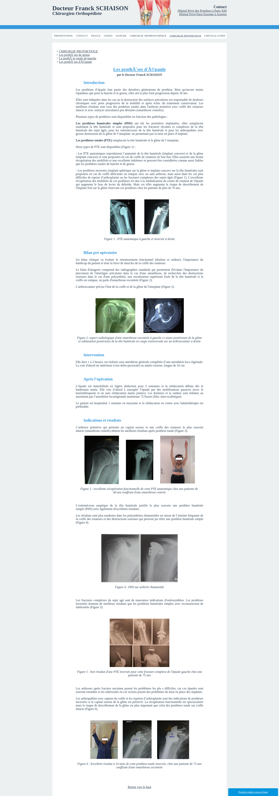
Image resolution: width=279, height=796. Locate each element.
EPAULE (96, 35)
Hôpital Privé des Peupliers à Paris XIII (202, 10)
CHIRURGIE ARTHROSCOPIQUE (148, 35)
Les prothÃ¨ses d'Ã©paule (75, 61)
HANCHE (121, 35)
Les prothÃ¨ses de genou (74, 54)
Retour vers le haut (139, 787)
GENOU (108, 35)
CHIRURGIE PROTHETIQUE (185, 35)
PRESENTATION (63, 35)
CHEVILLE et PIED (214, 35)
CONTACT (82, 35)
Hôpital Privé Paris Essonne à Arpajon (203, 14)
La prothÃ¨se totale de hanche (77, 58)
